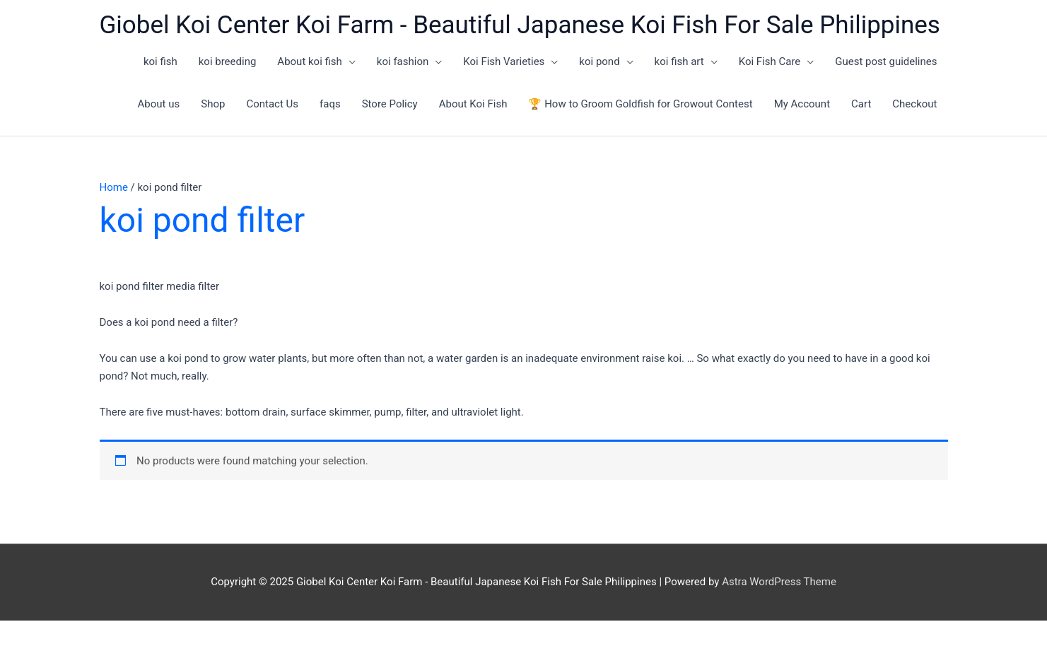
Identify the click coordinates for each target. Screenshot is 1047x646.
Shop (213, 104)
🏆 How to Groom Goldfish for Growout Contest (640, 104)
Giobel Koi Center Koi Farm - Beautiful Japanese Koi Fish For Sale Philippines (520, 25)
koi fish (160, 61)
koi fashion (402, 61)
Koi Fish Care (770, 61)
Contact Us (272, 104)
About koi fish (309, 61)
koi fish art (679, 61)
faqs (330, 104)
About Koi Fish (473, 104)
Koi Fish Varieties (503, 61)
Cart (861, 104)
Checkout (914, 104)
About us (159, 104)
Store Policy (390, 104)
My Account (802, 104)
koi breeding (228, 61)
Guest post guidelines (886, 61)
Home (114, 187)
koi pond (599, 61)
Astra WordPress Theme (779, 581)
